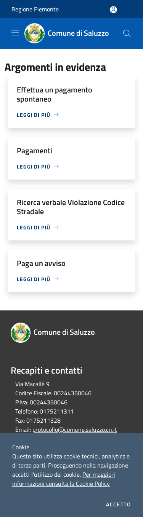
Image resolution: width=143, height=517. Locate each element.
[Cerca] (127, 33)
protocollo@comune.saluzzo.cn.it (74, 429)
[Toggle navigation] (15, 32)
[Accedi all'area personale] (113, 10)
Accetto (118, 504)
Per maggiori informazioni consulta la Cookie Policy (63, 479)
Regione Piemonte (35, 9)
